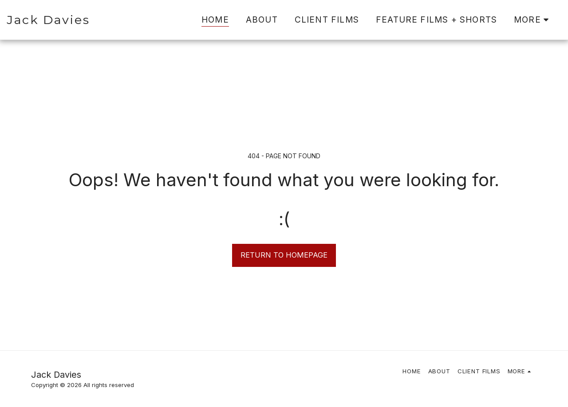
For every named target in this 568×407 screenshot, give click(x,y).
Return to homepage (284, 254)
